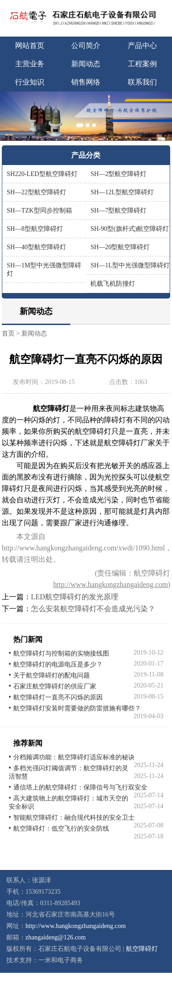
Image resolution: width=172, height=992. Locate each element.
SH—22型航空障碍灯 (36, 192)
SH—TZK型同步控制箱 (39, 210)
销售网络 (85, 82)
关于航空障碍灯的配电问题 (51, 675)
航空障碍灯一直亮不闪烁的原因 (58, 697)
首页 (8, 333)
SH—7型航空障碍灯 (118, 210)
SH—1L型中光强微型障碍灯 (129, 265)
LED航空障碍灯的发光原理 (74, 597)
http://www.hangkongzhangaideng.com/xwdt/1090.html (83, 548)
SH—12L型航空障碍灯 (121, 192)
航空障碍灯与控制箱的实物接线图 (61, 653)
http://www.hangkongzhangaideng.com (110, 584)
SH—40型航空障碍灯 (36, 247)
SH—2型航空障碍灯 (118, 174)
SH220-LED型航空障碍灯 (42, 174)
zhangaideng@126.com (56, 937)
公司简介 (85, 45)
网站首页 (29, 45)
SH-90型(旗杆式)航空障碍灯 (129, 228)
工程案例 (142, 64)
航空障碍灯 (142, 948)
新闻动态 (85, 64)
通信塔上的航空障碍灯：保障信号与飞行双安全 (80, 787)
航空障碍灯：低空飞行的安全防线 (61, 828)
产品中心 (142, 45)
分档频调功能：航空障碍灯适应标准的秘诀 (74, 757)
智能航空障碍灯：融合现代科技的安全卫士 (74, 817)
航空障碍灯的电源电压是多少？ (58, 664)
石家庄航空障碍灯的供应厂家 (54, 686)
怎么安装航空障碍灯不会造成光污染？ (93, 609)
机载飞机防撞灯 (112, 283)
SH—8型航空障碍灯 (35, 228)
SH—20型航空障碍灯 (120, 247)
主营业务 (29, 64)
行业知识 (29, 82)
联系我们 (142, 82)
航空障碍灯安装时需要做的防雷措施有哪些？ (77, 708)
